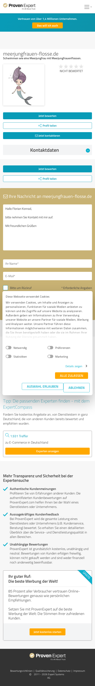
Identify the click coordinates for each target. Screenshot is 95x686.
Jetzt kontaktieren (47, 135)
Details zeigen (73, 366)
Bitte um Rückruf (21, 288)
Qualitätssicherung (45, 671)
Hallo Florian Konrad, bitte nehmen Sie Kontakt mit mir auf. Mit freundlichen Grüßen (47, 227)
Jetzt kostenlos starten (47, 632)
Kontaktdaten (60, 149)
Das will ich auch (47, 25)
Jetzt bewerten (47, 116)
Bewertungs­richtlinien (21, 671)
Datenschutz (64, 671)
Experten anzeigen (47, 451)
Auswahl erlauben (42, 386)
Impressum (79, 671)
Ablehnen (76, 387)
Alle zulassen (71, 375)
